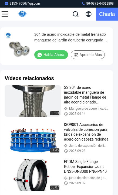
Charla (107, 14)
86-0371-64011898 (97, 3)
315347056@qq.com (22, 3)
